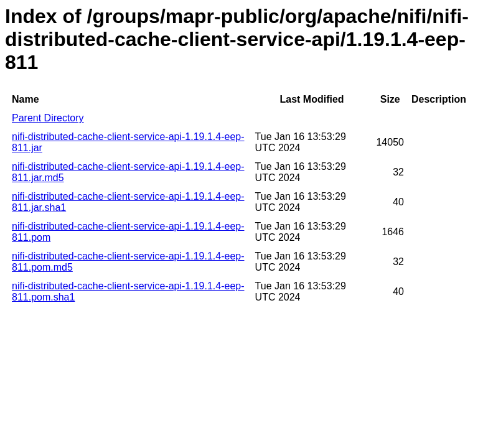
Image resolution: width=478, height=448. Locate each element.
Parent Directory (48, 118)
